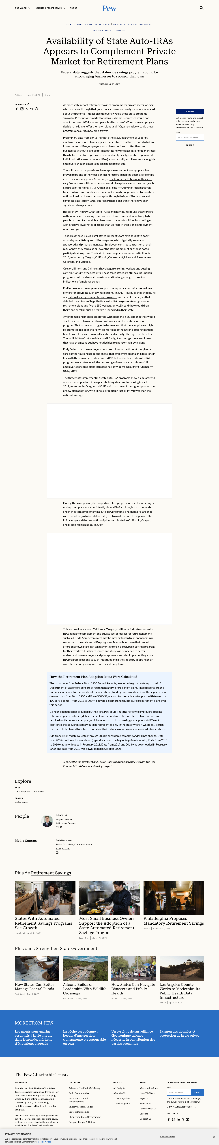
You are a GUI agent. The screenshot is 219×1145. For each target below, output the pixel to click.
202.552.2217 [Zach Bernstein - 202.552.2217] (63, 848)
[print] (36, 109)
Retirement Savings (51, 872)
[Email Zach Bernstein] (57, 852)
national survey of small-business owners (92, 296)
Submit (190, 145)
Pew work (88, 220)
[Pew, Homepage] (109, 8)
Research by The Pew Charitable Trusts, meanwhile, (94, 211)
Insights (118, 1082)
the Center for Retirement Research (131, 179)
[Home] (41, 1074)
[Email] (190, 137)
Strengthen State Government (66, 948)
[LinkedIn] (178, 1119)
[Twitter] (183, 1119)
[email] (57, 826)
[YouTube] (187, 1119)
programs (117, 253)
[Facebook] (169, 1119)
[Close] (214, 1136)
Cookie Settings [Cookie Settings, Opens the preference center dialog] (167, 1136)
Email (178, 132)
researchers (108, 200)
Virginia (85, 261)
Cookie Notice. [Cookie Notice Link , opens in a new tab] (44, 1142)
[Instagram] (174, 1119)
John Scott (61, 815)
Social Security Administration (122, 187)
